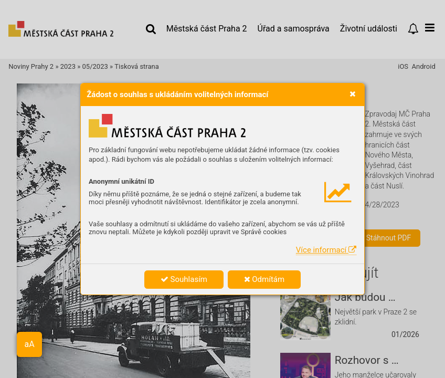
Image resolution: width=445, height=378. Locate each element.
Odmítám (264, 279)
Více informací (326, 250)
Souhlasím (184, 279)
